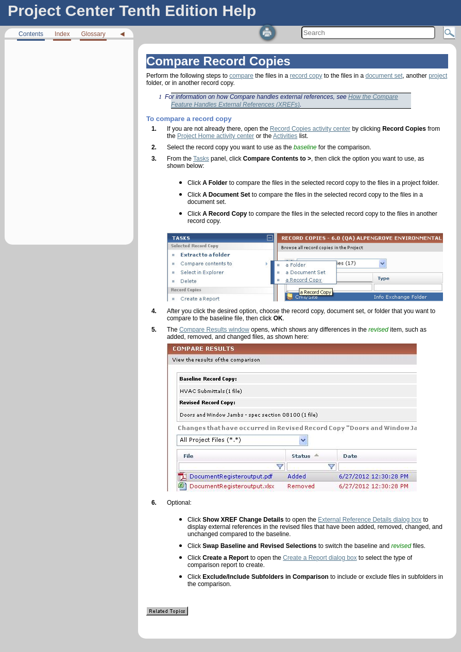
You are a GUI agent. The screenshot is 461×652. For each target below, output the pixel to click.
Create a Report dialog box (319, 557)
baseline (305, 147)
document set (383, 75)
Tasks (201, 158)
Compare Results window (214, 329)
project (438, 75)
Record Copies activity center (310, 128)
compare (241, 75)
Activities (285, 136)
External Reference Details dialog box (369, 519)
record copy (306, 75)
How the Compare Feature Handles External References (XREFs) (284, 100)
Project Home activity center (215, 136)
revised (378, 329)
